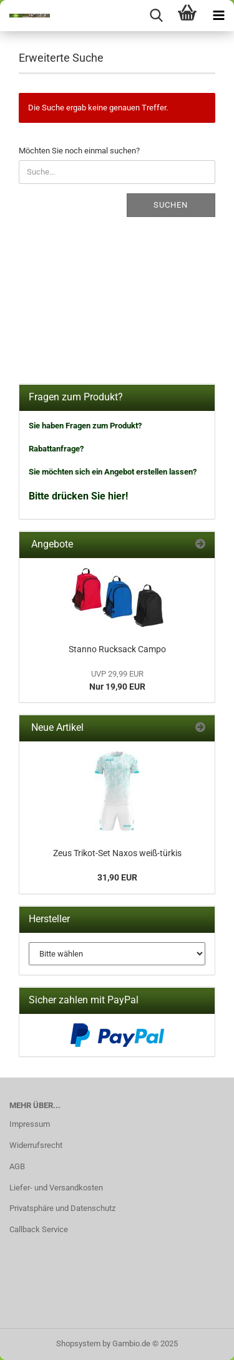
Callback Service (38, 1229)
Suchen (171, 205)
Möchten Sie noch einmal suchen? (79, 150)
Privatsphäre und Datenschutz (62, 1208)
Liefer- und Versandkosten (56, 1187)
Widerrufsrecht (35, 1145)
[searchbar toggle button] (156, 15)
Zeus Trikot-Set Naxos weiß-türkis (117, 853)
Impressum (29, 1124)
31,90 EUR (117, 877)
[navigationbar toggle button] (218, 15)
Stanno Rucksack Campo (117, 649)
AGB (17, 1166)
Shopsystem (78, 1343)
